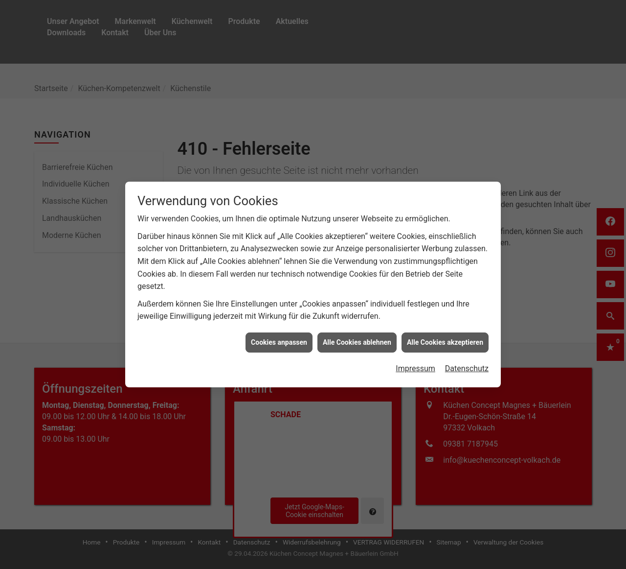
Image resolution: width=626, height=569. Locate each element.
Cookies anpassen (279, 338)
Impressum (415, 364)
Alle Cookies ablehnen (357, 338)
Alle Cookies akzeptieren (445, 338)
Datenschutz (467, 364)
